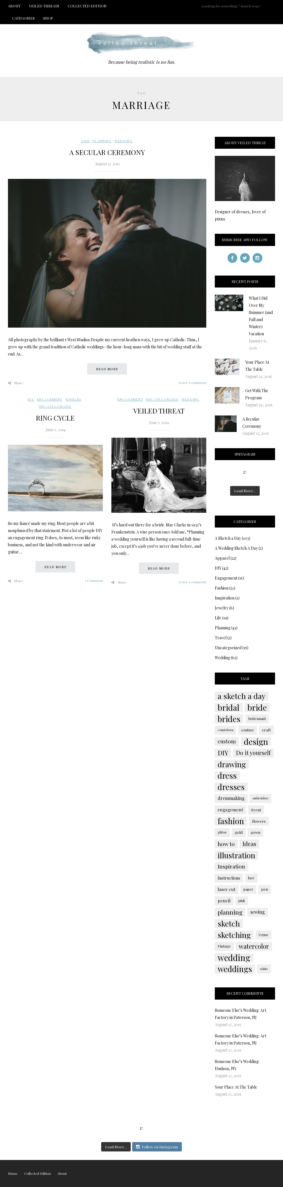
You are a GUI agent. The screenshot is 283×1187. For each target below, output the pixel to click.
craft (266, 729)
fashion (231, 821)
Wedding (124, 141)
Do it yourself (253, 752)
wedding (234, 957)
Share (15, 382)
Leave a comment (192, 382)
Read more (107, 369)
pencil (224, 900)
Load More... (245, 490)
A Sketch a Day (228, 538)
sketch (229, 923)
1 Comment (94, 580)
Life (86, 141)
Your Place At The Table (236, 1087)
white (264, 969)
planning (230, 912)
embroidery (261, 798)
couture (247, 729)
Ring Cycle (55, 417)
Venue (264, 934)
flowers (259, 821)
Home (13, 1173)
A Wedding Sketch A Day (236, 548)
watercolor (254, 946)
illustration (236, 855)
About (14, 5)
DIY (31, 399)
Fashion (221, 588)
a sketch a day (241, 696)
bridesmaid (257, 718)
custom (227, 741)
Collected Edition (87, 5)
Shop (48, 18)
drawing (232, 764)
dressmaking (231, 798)
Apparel (222, 558)
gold (239, 832)
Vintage (224, 946)
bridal (229, 707)
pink (241, 900)
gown (255, 832)
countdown (225, 730)
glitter (222, 832)
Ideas (249, 843)
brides (229, 718)
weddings (235, 969)
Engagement (50, 399)
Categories (23, 18)
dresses (231, 787)
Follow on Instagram (157, 1146)
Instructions (229, 878)
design (256, 741)
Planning (102, 141)
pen (264, 889)
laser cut (227, 889)
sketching (234, 934)
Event (256, 809)
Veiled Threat (158, 410)
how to (226, 843)
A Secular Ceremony (107, 152)
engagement (230, 809)
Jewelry (73, 399)
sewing (257, 912)
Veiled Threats (44, 5)
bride (257, 707)
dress (227, 775)
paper (248, 889)
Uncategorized (55, 406)
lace (251, 877)
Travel (220, 637)
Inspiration (224, 598)
